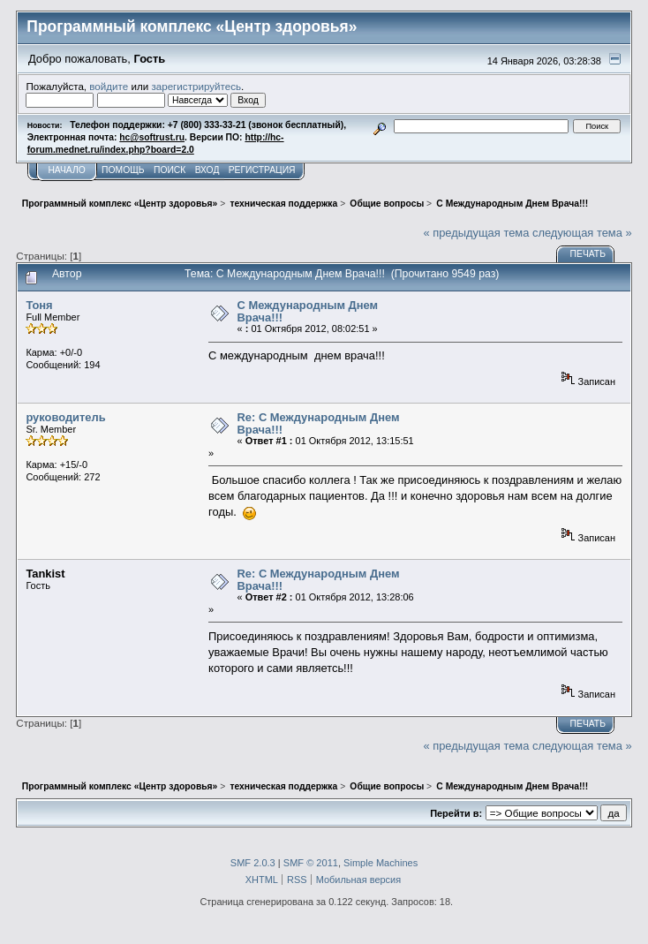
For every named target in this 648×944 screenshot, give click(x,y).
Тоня (39, 305)
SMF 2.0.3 (252, 862)
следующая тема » (582, 232)
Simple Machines (380, 862)
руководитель (65, 417)
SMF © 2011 (310, 862)
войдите (108, 86)
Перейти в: (456, 813)
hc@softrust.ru (152, 137)
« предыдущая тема (476, 232)
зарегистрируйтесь (196, 86)
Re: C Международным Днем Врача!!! (318, 423)
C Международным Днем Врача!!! (308, 311)
